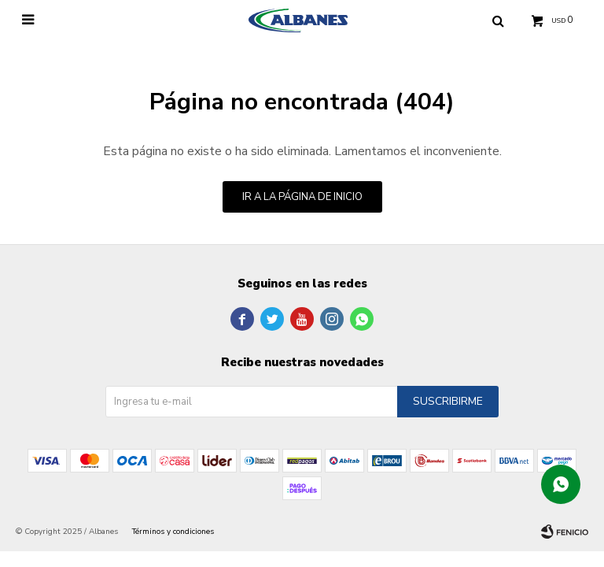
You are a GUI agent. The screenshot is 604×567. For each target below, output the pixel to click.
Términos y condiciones (173, 531)
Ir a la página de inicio (302, 197)
